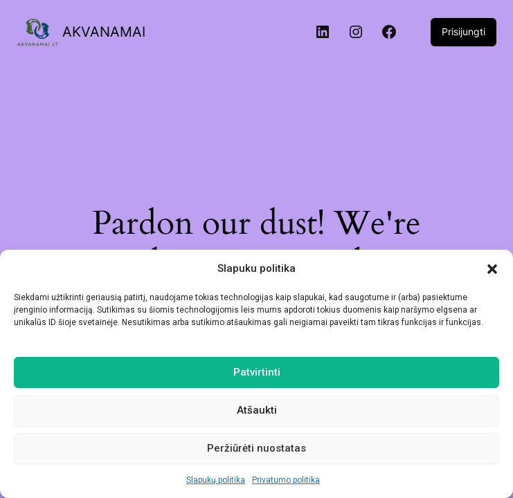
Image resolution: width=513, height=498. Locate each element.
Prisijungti (463, 31)
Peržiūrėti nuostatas (256, 448)
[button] (492, 269)
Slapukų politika (215, 480)
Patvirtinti (256, 372)
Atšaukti (257, 410)
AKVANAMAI (103, 32)
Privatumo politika (286, 480)
